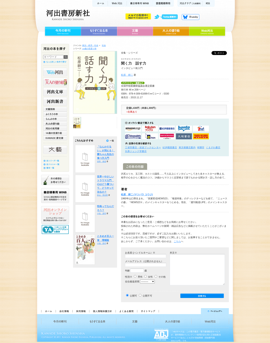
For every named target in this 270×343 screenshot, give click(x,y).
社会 (104, 45)
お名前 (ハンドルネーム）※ (140, 252)
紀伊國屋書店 (170, 147)
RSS (208, 3)
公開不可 (147, 295)
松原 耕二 (127, 75)
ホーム (100, 3)
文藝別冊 (55, 109)
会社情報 (64, 311)
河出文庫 (55, 91)
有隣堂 (200, 147)
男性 (138, 276)
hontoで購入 (184, 129)
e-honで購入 (150, 136)
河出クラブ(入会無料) (190, 3)
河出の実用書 (55, 128)
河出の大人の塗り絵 (55, 82)
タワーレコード (201, 136)
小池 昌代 (101, 243)
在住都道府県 (132, 281)
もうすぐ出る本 (99, 31)
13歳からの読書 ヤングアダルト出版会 (56, 229)
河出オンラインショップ (55, 215)
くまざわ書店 (213, 147)
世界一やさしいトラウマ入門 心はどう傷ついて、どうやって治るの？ (105, 184)
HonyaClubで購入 (133, 136)
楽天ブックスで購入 (150, 129)
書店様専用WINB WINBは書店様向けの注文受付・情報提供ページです (55, 195)
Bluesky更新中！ (190, 17)
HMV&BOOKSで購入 (167, 136)
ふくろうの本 (55, 114)
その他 (160, 276)
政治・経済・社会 (90, 45)
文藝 (135, 31)
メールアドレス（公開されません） (144, 261)
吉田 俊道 (101, 161)
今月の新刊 (62, 31)
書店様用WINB (140, 3)
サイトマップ (148, 311)
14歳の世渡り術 (89, 48)
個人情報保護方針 (102, 311)
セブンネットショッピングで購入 (201, 129)
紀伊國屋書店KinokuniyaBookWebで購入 (167, 129)
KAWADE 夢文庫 (55, 138)
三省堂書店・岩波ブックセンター (143, 147)
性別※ (128, 276)
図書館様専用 (163, 3)
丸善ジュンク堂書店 (136, 151)
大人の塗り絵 (171, 31)
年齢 (127, 270)
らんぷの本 (55, 118)
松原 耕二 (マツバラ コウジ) (137, 194)
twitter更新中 (167, 17)
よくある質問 (126, 311)
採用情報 (80, 311)
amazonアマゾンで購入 (133, 129)
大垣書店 (184, 136)
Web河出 (117, 3)
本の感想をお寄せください (55, 180)
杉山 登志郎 (102, 195)
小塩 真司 (101, 213)
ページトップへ (195, 311)
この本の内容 (135, 166)
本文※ (173, 252)
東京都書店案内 (187, 147)
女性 (148, 276)
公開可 (133, 295)
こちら (177, 241)
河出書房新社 (67, 15)
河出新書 (55, 101)
